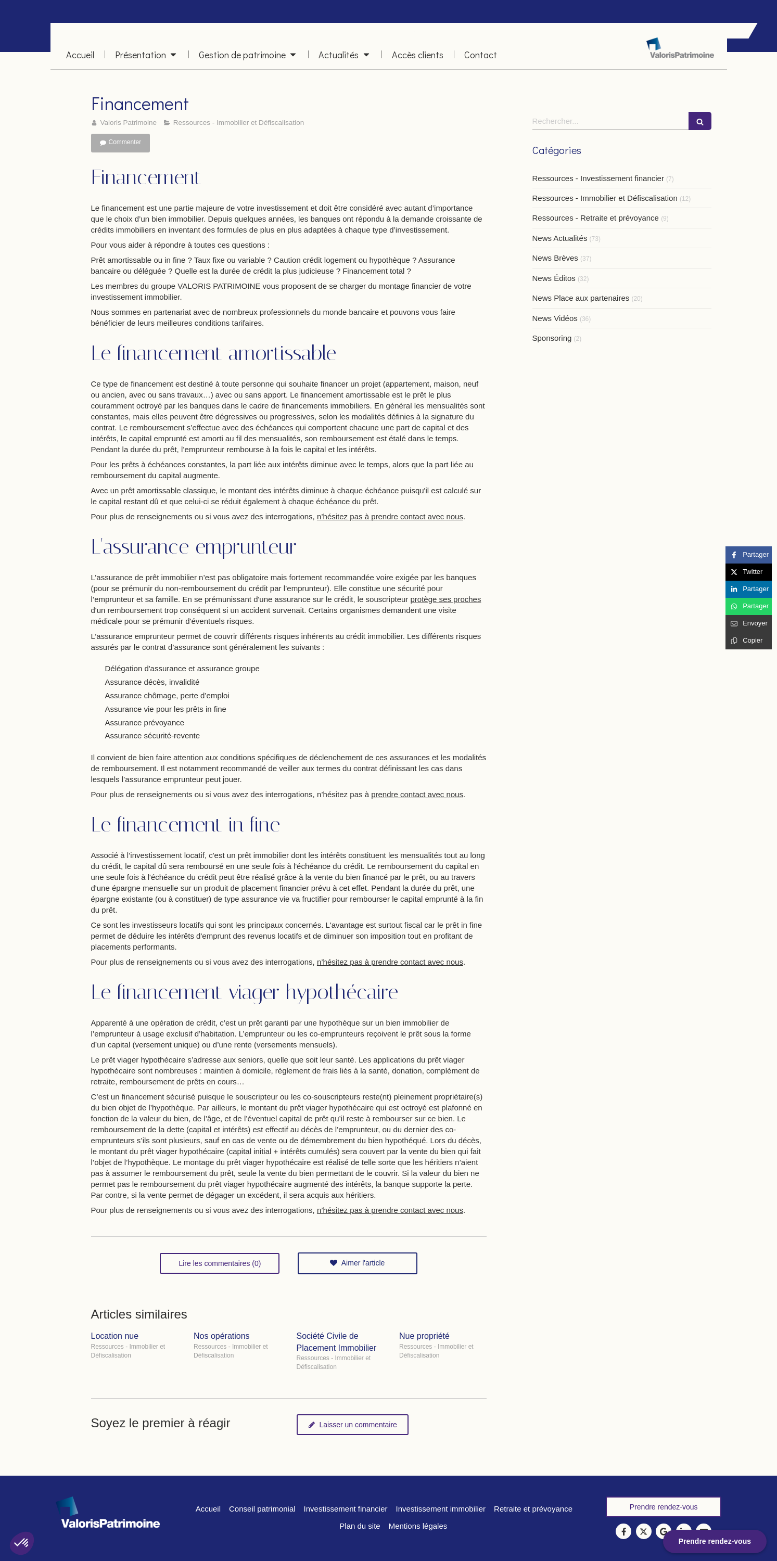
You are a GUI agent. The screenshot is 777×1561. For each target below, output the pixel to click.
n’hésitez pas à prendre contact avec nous (390, 516)
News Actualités (560, 238)
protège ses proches (446, 599)
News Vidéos (555, 318)
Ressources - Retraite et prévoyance (595, 217)
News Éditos (554, 278)
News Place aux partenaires (581, 297)
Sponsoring (552, 338)
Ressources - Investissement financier (598, 178)
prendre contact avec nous (417, 794)
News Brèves (555, 257)
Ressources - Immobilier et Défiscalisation (605, 198)
